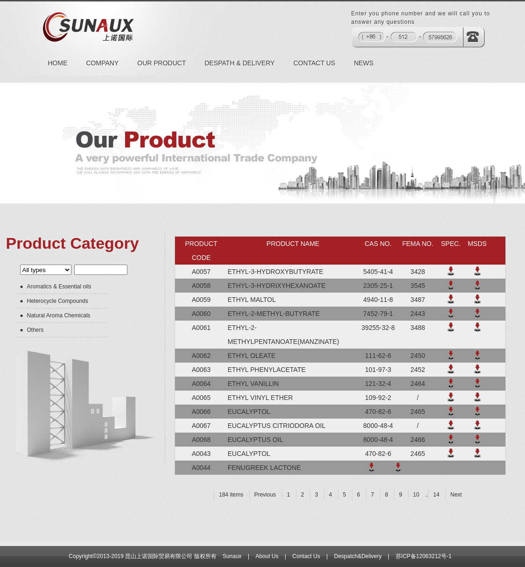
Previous (265, 494)
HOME (58, 63)
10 (416, 494)
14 (436, 494)
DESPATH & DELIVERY (239, 63)
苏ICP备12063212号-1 (424, 556)
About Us (266, 556)
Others (35, 330)
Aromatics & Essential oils (59, 286)
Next (456, 494)
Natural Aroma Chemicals (59, 315)
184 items (231, 494)
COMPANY (102, 63)
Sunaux (232, 556)
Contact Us (306, 556)
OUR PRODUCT (161, 63)
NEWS (363, 63)
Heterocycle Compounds (57, 301)
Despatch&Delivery (358, 556)
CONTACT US (315, 63)
